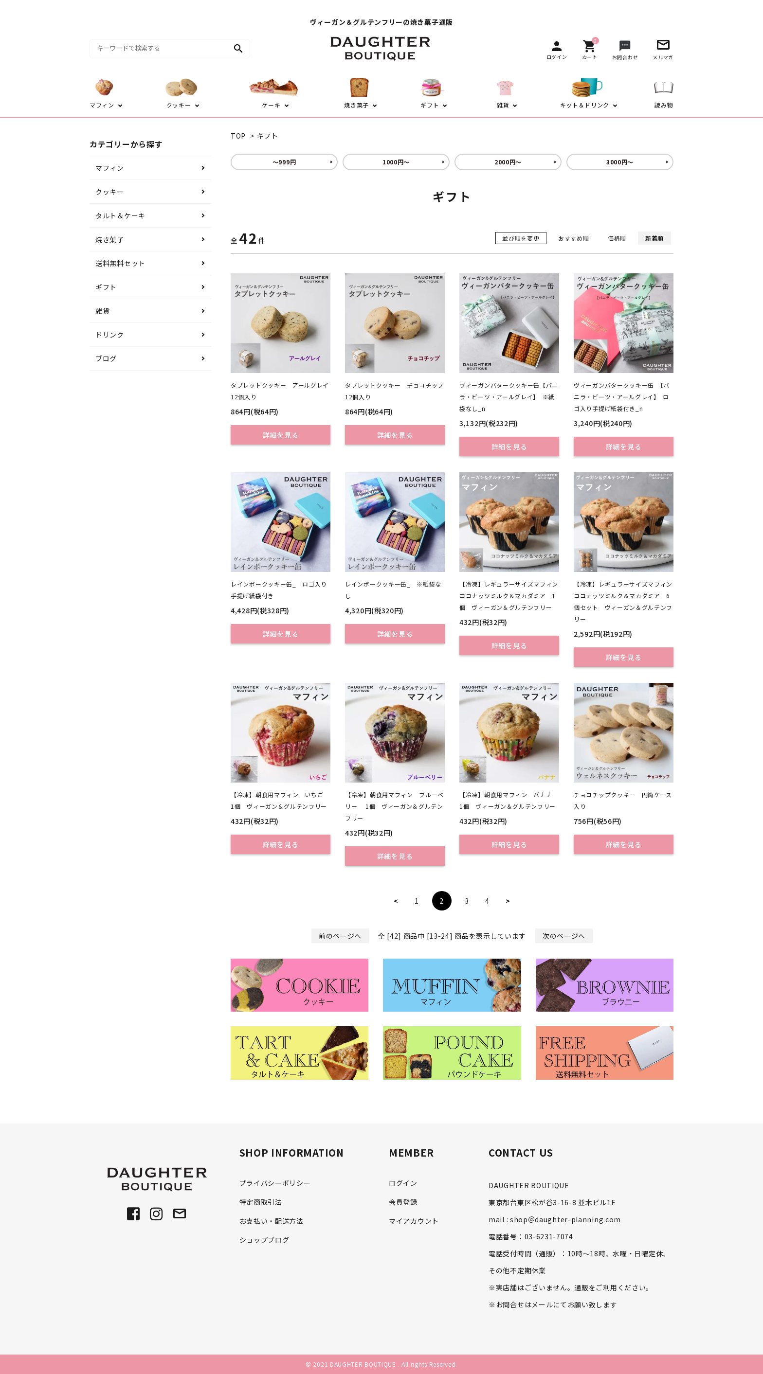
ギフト (267, 136)
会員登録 (403, 1202)
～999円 (284, 162)
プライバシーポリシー (275, 1183)
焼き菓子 (109, 239)
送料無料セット (120, 263)
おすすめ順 (573, 238)
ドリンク (109, 334)
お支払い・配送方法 (271, 1221)
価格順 (617, 238)
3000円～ (620, 162)
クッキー (109, 191)
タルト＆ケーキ (120, 215)
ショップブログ (264, 1240)
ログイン (403, 1183)
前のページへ (340, 936)
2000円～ (508, 162)
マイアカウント (414, 1221)
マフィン (109, 168)
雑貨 (102, 311)
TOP (238, 136)
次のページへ (564, 936)
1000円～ (396, 162)
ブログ (106, 358)
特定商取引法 (260, 1202)
